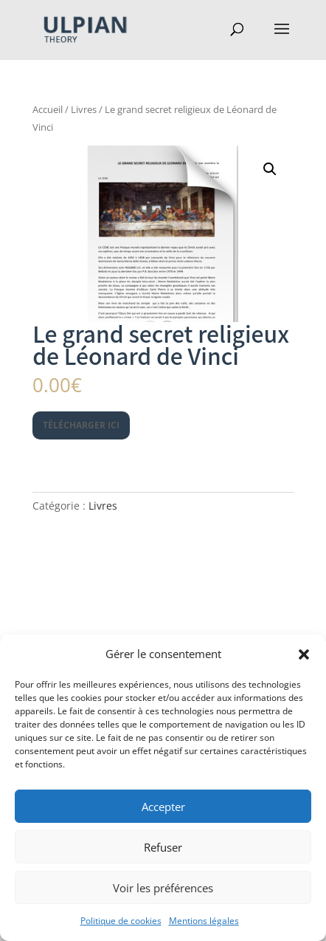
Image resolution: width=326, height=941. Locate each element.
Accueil (47, 109)
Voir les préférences (163, 887)
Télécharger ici (81, 425)
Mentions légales (204, 920)
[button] (303, 654)
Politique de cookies (121, 920)
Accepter (163, 806)
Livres (84, 109)
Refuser (163, 847)
